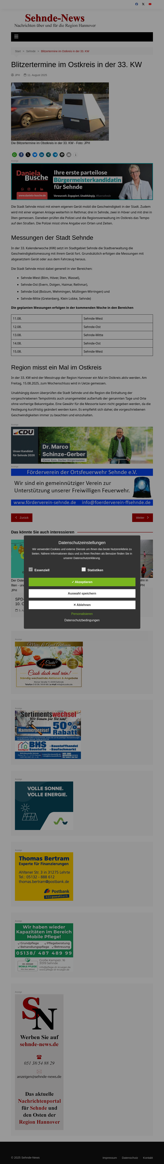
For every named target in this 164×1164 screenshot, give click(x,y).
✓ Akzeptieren (82, 581)
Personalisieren (82, 613)
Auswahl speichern (82, 593)
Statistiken (92, 569)
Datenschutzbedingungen (82, 620)
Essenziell (39, 569)
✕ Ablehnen (82, 604)
